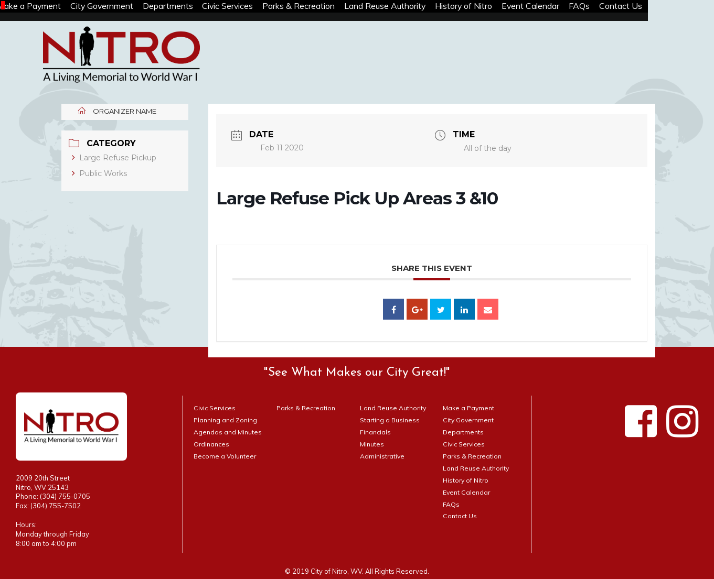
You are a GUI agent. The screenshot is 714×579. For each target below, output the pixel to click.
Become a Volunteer (226, 456)
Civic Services (258, 6)
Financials (376, 432)
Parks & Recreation (335, 6)
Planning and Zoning (227, 420)
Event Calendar (581, 6)
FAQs (635, 6)
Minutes (372, 444)
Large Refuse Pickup (114, 157)
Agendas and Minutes (229, 432)
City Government (122, 6)
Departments (193, 6)
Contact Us (681, 6)
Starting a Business (391, 420)
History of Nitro (509, 6)
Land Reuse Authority (425, 6)
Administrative (383, 456)
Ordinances (212, 444)
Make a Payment (43, 6)
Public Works (99, 173)
